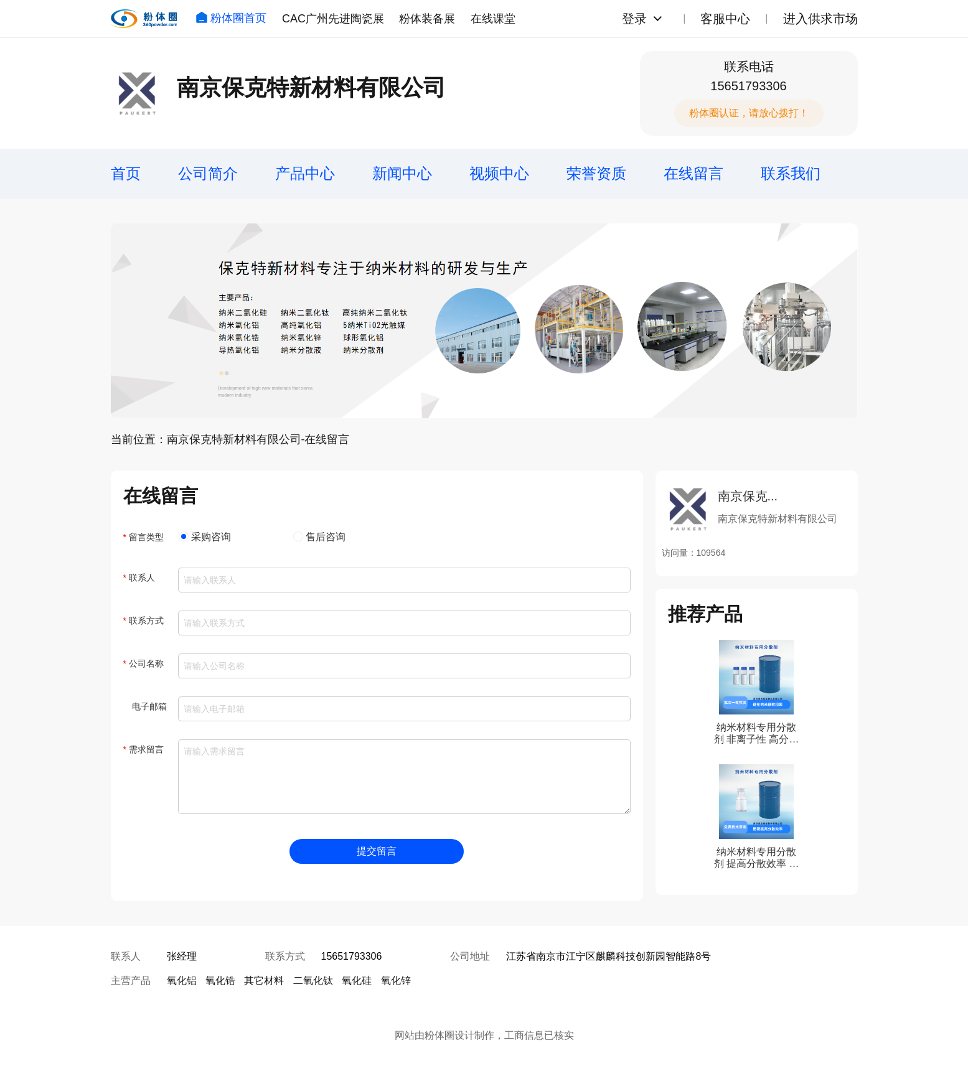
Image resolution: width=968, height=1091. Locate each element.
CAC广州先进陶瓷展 (333, 18)
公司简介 (208, 173)
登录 (634, 18)
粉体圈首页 (230, 18)
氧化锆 (220, 980)
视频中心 (499, 173)
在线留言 (693, 173)
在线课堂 (493, 18)
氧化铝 (182, 980)
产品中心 (305, 173)
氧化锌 (396, 980)
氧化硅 (357, 980)
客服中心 (725, 18)
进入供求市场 (820, 18)
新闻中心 (402, 173)
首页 (126, 173)
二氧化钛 (313, 980)
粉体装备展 (427, 18)
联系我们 (790, 173)
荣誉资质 (596, 173)
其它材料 (264, 980)
